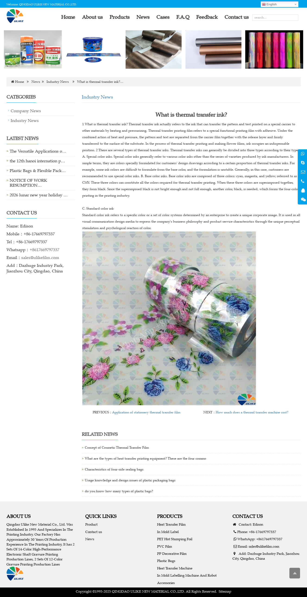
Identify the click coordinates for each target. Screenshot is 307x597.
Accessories (166, 583)
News (36, 82)
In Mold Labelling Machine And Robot (187, 575)
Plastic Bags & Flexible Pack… (38, 170)
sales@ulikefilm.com (40, 257)
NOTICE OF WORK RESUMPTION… (28, 183)
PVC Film (164, 546)
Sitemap (225, 591)
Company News (26, 110)
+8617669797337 (44, 249)
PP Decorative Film (172, 553)
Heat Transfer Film (171, 524)
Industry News (58, 82)
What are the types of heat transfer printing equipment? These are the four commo (145, 458)
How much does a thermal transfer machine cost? (252, 412)
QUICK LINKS (101, 516)
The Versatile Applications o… (38, 151)
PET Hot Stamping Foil (174, 539)
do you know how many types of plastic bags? (119, 491)
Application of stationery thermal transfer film (146, 412)
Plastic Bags (166, 561)
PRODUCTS (169, 516)
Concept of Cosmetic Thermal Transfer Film (117, 448)
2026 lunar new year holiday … (39, 195)
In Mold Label (168, 532)
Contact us (93, 532)
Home (19, 82)
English (269, 4)
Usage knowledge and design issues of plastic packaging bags (130, 480)
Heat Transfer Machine (174, 568)
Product (91, 524)
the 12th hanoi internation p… (37, 160)
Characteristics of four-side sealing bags (114, 469)
